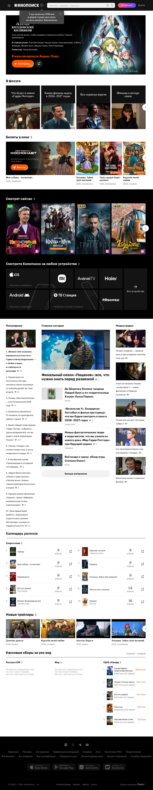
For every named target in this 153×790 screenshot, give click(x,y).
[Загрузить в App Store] (38, 767)
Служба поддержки (141, 756)
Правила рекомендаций (66, 751)
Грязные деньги (14, 640)
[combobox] (76, 5)
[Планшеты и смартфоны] (27, 278)
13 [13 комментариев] (15, 405)
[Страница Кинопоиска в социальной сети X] (73, 745)
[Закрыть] (60, 14)
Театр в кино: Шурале (99, 589)
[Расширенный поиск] (107, 5)
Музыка (76, 784)
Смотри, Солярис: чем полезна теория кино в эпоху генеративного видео (19, 449)
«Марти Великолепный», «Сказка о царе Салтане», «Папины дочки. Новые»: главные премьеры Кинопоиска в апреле (20, 480)
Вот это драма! (24, 588)
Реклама (26, 751)
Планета (93, 564)
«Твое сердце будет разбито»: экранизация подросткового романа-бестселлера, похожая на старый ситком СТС (17, 518)
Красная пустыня (97, 550)
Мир (57, 662)
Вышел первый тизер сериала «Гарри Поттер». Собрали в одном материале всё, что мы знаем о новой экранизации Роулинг (21, 432)
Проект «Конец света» (124, 681)
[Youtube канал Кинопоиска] (87, 745)
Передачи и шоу (68, 756)
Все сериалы (26, 756)
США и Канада (111, 662)
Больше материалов (76, 473)
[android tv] (86, 278)
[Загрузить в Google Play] (64, 767)
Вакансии (13, 751)
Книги (94, 784)
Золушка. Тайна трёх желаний (103, 576)
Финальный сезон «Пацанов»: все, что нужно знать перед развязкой (75, 377)
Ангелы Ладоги (84, 640)
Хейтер (20, 551)
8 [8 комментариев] (23, 466)
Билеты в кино (17, 137)
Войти (141, 5)
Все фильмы (8, 756)
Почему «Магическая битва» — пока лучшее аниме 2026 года (20, 401)
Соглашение (42, 751)
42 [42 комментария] (26, 418)
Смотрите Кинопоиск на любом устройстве (41, 264)
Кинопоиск (29, 784)
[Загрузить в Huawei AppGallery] (89, 767)
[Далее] (145, 107)
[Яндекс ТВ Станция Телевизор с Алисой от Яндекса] (74, 300)
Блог (98, 751)
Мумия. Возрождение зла (29, 600)
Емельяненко (23, 576)
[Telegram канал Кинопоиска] (80, 745)
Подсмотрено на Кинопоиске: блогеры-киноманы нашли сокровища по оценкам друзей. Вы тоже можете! (19, 384)
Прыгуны (118, 706)
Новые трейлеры (20, 615)
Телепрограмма (63, 784)
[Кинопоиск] (27, 5)
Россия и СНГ (13, 662)
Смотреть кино (127, 5)
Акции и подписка (117, 756)
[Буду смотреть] (71, 552)
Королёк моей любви (52, 640)
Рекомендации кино (92, 756)
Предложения (133, 751)
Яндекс (141, 784)
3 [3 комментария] (92, 420)
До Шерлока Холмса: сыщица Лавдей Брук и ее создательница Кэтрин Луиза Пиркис (87, 392)
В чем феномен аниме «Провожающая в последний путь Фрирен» (19, 463)
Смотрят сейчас (19, 199)
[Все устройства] (135, 289)
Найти (112, 5)
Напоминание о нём (123, 719)
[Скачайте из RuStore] (114, 767)
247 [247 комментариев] (19, 439)
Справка (87, 751)
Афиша (85, 784)
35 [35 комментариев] (29, 525)
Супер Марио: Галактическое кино (123, 669)
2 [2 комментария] (98, 379)
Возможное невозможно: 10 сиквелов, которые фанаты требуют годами (19, 415)
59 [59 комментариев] (21, 370)
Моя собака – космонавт (28, 564)
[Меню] (9, 5)
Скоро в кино (13, 543)
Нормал (93, 600)
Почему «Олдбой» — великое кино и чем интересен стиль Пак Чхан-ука (131, 354)
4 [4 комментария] (96, 443)
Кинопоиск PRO (113, 751)
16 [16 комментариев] (18, 391)
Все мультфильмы (46, 756)
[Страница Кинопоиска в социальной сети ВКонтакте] (66, 745)
